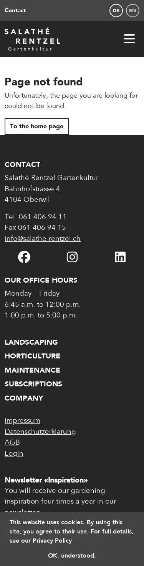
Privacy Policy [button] (52, 540)
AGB (12, 443)
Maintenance (32, 370)
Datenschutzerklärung (40, 432)
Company (24, 398)
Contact (15, 10)
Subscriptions (33, 384)
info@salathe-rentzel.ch (43, 239)
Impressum (22, 421)
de (116, 10)
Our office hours (41, 280)
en (132, 10)
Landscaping (31, 342)
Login (14, 454)
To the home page (36, 126)
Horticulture (32, 356)
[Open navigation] (129, 39)
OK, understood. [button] (72, 555)
